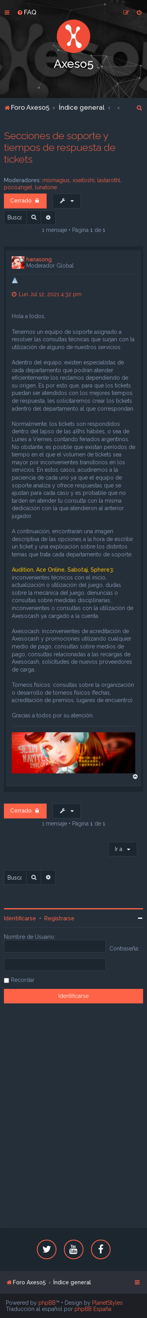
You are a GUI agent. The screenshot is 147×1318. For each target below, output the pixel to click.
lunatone (46, 187)
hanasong (39, 259)
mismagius (56, 180)
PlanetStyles (107, 1303)
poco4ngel (18, 187)
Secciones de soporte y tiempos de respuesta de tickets (60, 147)
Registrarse (59, 918)
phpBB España (92, 1309)
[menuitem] (26, 12)
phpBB (47, 1303)
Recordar (22, 980)
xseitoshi (83, 180)
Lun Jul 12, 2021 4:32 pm (47, 294)
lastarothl (108, 180)
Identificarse (20, 918)
